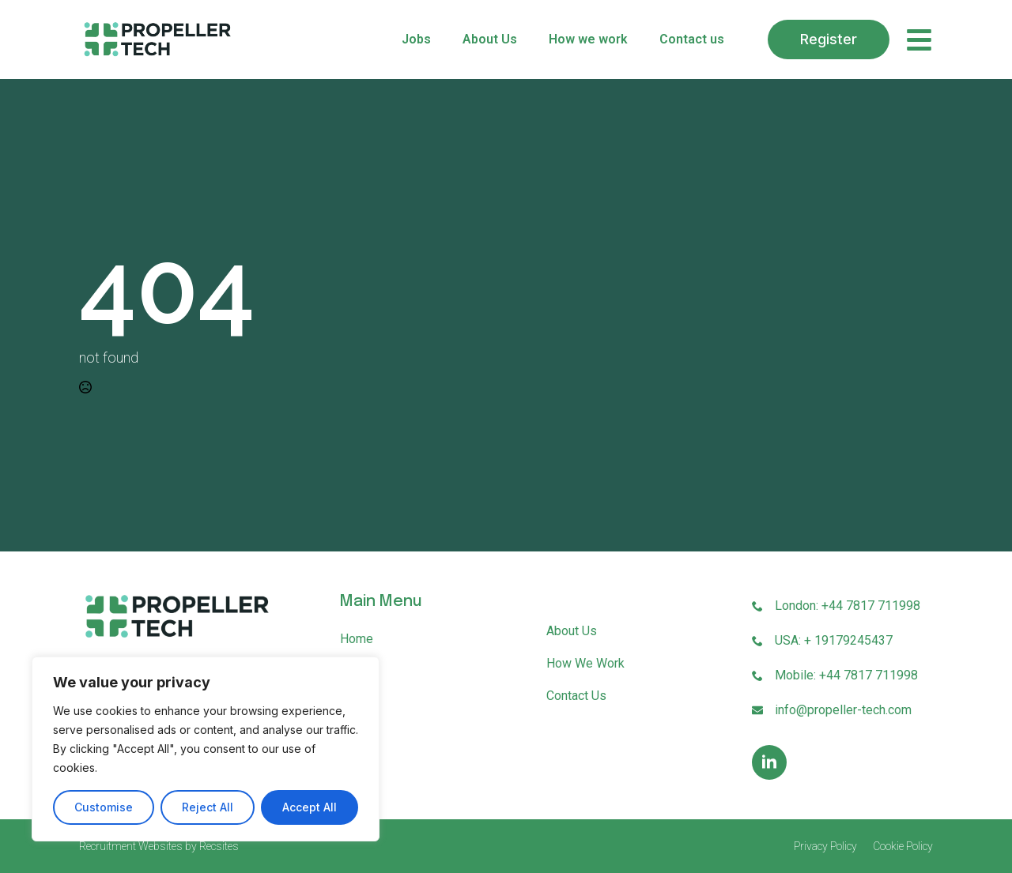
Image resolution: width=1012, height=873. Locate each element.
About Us (490, 39)
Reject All (207, 807)
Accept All (309, 807)
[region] (206, 749)
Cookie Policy (903, 846)
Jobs (416, 39)
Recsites (219, 846)
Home (356, 638)
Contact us (691, 39)
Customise (103, 807)
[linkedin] (769, 762)
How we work (588, 39)
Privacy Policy (825, 846)
